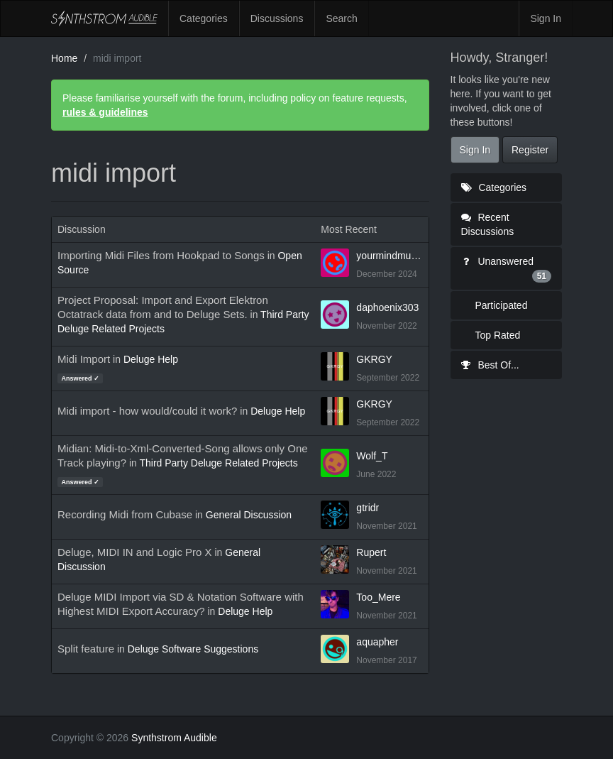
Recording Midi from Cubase (124, 514)
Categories (204, 18)
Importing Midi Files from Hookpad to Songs (161, 255)
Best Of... (490, 365)
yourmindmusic (389, 255)
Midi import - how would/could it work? (147, 411)
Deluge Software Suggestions (193, 649)
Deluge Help (150, 359)
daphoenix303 (387, 307)
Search (341, 18)
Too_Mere (378, 597)
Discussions (277, 18)
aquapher (377, 642)
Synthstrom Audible (104, 18)
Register (530, 149)
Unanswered (506, 269)
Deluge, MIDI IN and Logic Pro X (134, 552)
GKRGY (374, 359)
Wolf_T (371, 456)
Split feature (85, 649)
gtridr (367, 507)
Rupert (371, 552)
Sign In (545, 18)
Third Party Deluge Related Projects (218, 463)
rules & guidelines (105, 112)
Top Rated (498, 335)
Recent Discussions (487, 224)
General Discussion (249, 514)
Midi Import (83, 359)
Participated (501, 305)
